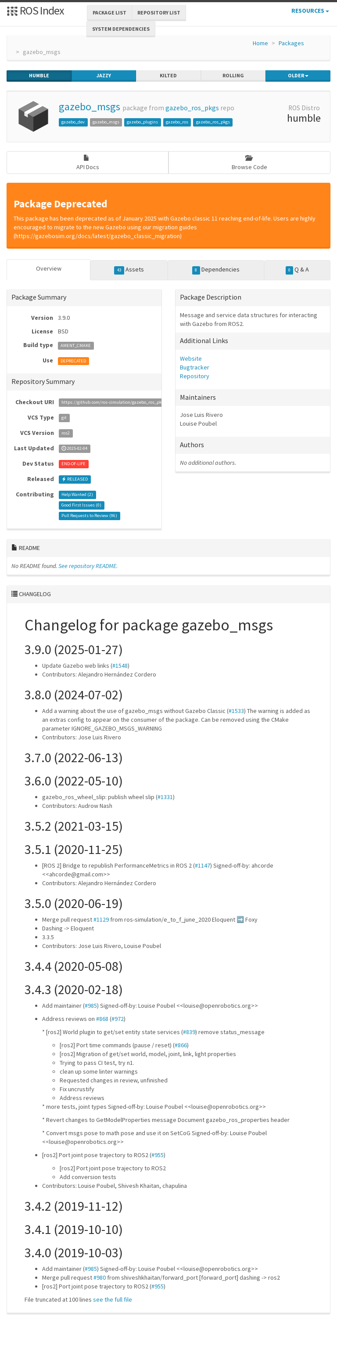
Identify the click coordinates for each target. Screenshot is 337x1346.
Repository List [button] (158, 12)
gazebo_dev (73, 122)
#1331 (165, 797)
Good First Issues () (81, 505)
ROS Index (35, 10)
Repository (194, 376)
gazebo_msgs (89, 106)
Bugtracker (194, 367)
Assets (129, 269)
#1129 (101, 919)
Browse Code (249, 163)
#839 (189, 1032)
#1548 (120, 665)
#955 (157, 1155)
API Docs (87, 163)
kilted (168, 75)
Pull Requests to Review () (89, 516)
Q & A (297, 269)
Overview (48, 268)
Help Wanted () (77, 495)
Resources (310, 10)
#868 (102, 1019)
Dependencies (216, 269)
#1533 (236, 711)
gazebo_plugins (142, 122)
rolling (233, 75)
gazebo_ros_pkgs (192, 108)
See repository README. (88, 566)
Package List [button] (109, 12)
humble (39, 75)
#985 (91, 1006)
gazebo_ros (177, 122)
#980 (99, 1277)
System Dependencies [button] (121, 28)
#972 (117, 1019)
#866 (181, 1045)
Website (191, 358)
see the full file (112, 1299)
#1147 (202, 865)
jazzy (104, 75)
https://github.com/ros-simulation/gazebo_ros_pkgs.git (116, 402)
